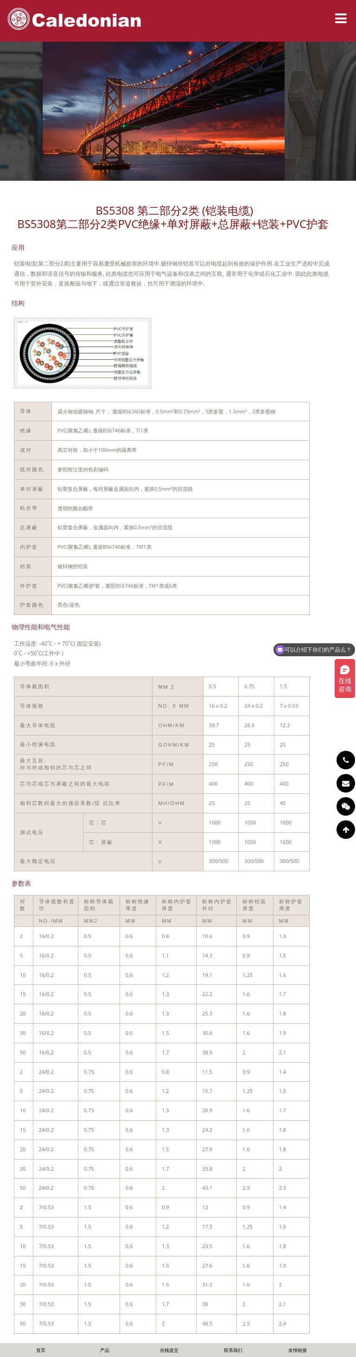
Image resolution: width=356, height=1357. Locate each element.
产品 (104, 1350)
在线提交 (169, 1350)
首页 (40, 1350)
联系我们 (233, 1350)
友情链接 (297, 1350)
